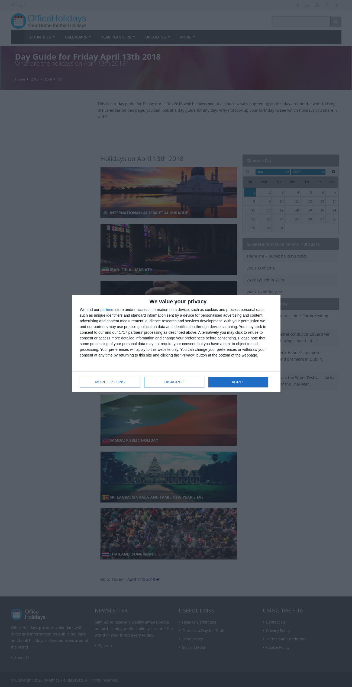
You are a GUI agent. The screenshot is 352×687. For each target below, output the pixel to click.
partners (107, 310)
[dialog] (176, 344)
